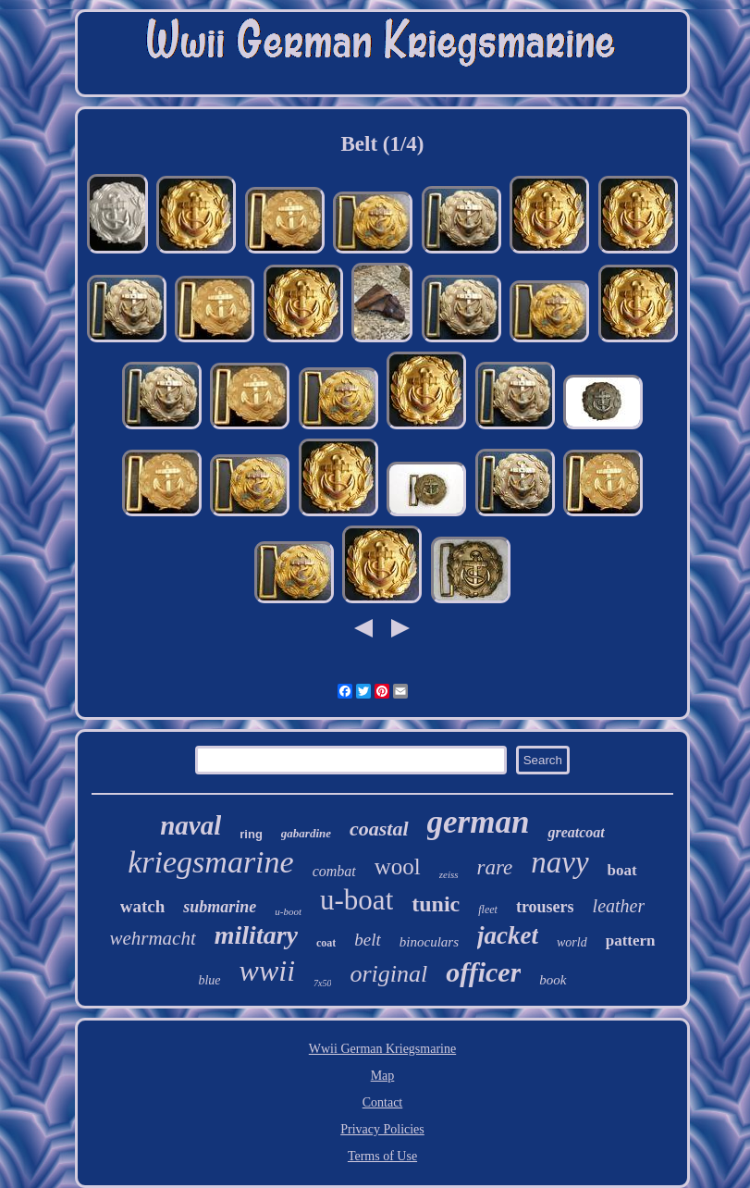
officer (483, 972)
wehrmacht (152, 938)
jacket (507, 935)
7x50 (322, 983)
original (388, 973)
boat (622, 870)
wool (398, 866)
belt (367, 939)
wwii (267, 970)
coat (326, 942)
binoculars (429, 941)
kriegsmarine (210, 862)
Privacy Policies (382, 1129)
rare (495, 867)
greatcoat (575, 832)
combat (334, 871)
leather (619, 906)
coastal (379, 828)
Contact (383, 1102)
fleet (488, 909)
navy (559, 862)
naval (190, 825)
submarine (219, 906)
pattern (631, 940)
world (572, 942)
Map (383, 1076)
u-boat (356, 900)
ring (251, 834)
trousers (545, 906)
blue (209, 980)
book (552, 979)
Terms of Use (382, 1156)
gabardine (306, 833)
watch (143, 906)
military (256, 935)
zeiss (449, 874)
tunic (436, 904)
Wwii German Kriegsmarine (382, 1049)
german (478, 822)
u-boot (288, 911)
